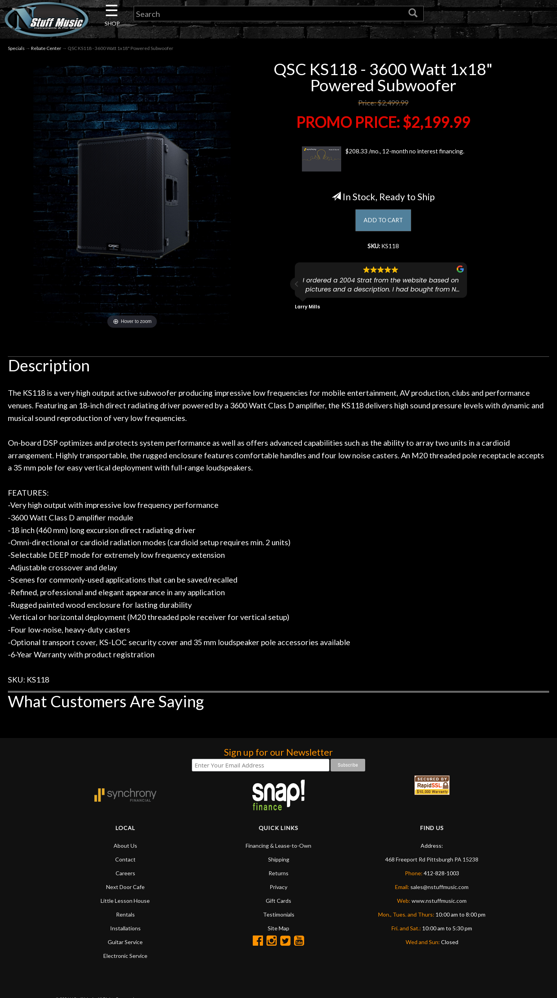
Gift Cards (278, 902)
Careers (125, 875)
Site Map (278, 930)
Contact (125, 861)
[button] (297, 290)
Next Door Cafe (125, 888)
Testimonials (278, 916)
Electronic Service (125, 957)
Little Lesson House (125, 902)
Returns (278, 875)
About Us (125, 847)
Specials (16, 50)
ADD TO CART (383, 223)
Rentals (125, 916)
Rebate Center (46, 50)
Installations (125, 930)
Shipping (278, 861)
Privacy (278, 888)
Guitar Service (125, 944)
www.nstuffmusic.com (439, 902)
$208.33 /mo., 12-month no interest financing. (383, 160)
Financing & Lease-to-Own (278, 847)
